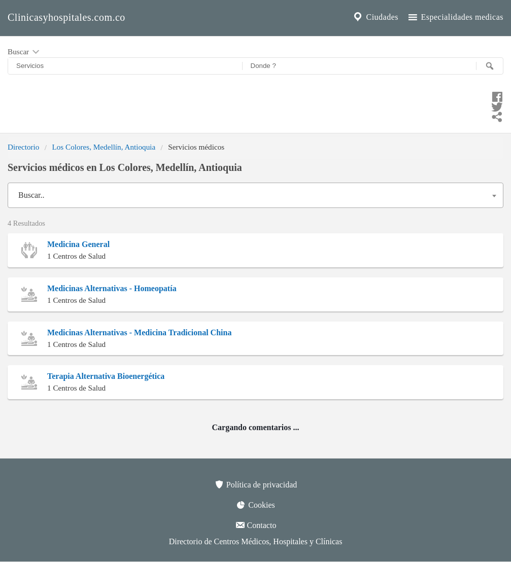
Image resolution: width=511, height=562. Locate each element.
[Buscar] (489, 66)
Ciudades (375, 17)
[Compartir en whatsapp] (255, 116)
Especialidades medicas (454, 17)
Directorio (23, 147)
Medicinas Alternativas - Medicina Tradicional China (139, 332)
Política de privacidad (255, 484)
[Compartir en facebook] (255, 95)
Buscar (24, 52)
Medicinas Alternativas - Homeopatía (112, 288)
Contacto (256, 525)
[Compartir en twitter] (255, 105)
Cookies (255, 505)
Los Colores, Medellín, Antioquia (103, 147)
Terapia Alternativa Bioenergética (105, 376)
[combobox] (255, 195)
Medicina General (78, 244)
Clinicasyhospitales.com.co (66, 17)
